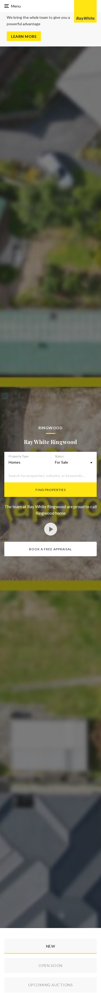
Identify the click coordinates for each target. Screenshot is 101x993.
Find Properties (51, 490)
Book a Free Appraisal (50, 549)
